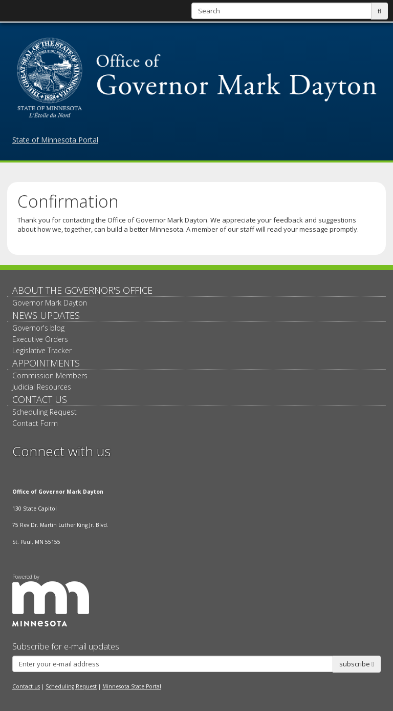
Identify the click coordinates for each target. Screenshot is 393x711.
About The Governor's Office (82, 290)
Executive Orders (40, 339)
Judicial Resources (41, 387)
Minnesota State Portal (131, 686)
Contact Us (39, 399)
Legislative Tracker (42, 350)
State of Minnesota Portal (55, 140)
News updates (46, 315)
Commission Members (50, 375)
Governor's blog (38, 328)
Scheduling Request (44, 412)
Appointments (46, 363)
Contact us (26, 686)
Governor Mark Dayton (49, 303)
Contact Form (35, 423)
